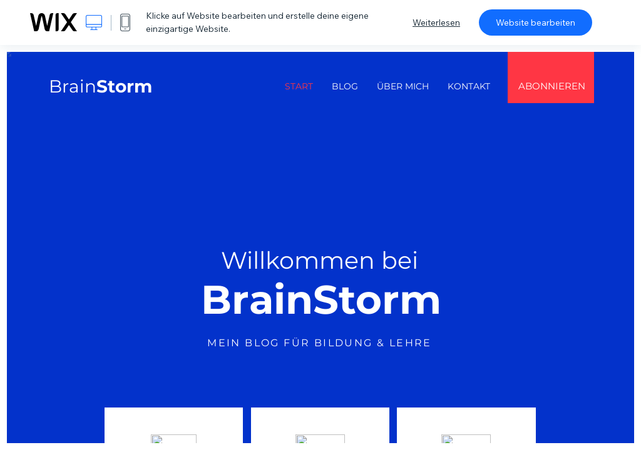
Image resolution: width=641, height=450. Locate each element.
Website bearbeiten (535, 22)
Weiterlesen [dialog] (436, 22)
